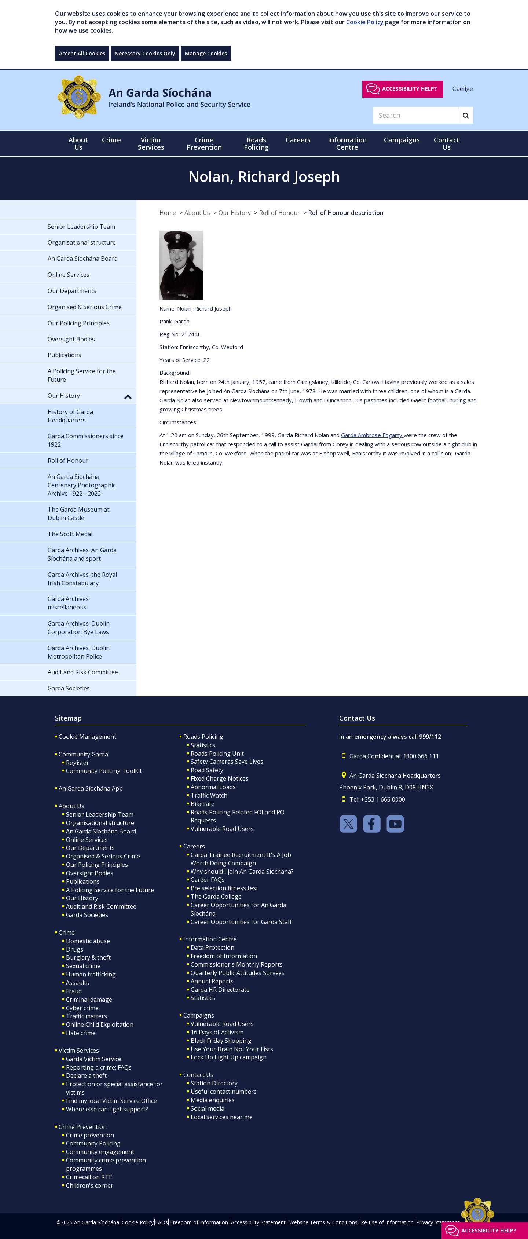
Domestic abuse (88, 941)
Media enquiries (213, 1100)
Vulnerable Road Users (222, 829)
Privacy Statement (437, 1222)
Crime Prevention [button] (204, 143)
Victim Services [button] (151, 143)
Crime (67, 932)
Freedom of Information (224, 956)
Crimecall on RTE (89, 1177)
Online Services (87, 840)
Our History (235, 213)
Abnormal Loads (213, 787)
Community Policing (93, 1143)
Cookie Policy (365, 22)
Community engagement (100, 1152)
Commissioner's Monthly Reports (237, 964)
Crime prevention (90, 1135)
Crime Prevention (83, 1127)
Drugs (74, 949)
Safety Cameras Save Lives (227, 762)
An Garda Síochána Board (101, 831)
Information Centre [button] (347, 143)
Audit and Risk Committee (101, 906)
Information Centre (210, 939)
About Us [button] (78, 143)
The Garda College (216, 896)
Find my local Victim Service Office (111, 1101)
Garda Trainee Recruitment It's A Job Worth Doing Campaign (241, 859)
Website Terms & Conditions (323, 1222)
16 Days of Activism (217, 1032)
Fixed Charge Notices (220, 778)
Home (168, 213)
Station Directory (214, 1083)
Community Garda (83, 754)
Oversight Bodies (89, 873)
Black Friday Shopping (221, 1041)
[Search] (416, 115)
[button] (128, 396)
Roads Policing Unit (217, 753)
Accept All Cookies (82, 53)
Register (77, 763)
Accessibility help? (409, 88)
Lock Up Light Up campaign (229, 1057)
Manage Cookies (206, 53)
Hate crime (81, 1033)
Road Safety (207, 770)
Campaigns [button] (402, 139)
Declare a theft (86, 1075)
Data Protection (212, 947)
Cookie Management (87, 737)
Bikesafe (202, 804)
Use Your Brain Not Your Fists (232, 1049)
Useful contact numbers (224, 1092)
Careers (194, 846)
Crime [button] (111, 139)
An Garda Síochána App (91, 788)
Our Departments (90, 848)
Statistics (203, 745)
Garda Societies (87, 915)
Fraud (74, 991)
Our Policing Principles (97, 865)
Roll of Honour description (346, 213)
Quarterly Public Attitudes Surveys (238, 973)
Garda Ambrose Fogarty (372, 435)
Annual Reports (212, 981)
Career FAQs (208, 880)
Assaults (77, 983)
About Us (197, 213)
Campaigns (198, 1015)
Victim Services (79, 1050)
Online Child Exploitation (99, 1024)
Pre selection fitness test (224, 888)
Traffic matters (86, 1016)
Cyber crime (82, 1008)
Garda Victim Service (93, 1059)
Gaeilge (462, 88)
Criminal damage (89, 1000)
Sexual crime (83, 966)
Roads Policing (203, 737)
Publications (83, 881)
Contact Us (198, 1075)
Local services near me (222, 1117)
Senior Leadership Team (99, 814)
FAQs (161, 1222)
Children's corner (89, 1185)
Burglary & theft (88, 957)
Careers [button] (298, 139)
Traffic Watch (209, 795)
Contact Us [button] (446, 143)
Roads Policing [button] (256, 143)
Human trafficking (91, 974)
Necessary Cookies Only (145, 53)
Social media (207, 1108)
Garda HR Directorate (220, 990)
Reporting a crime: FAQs (99, 1067)
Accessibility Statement (258, 1222)
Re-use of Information (387, 1222)
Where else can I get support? (107, 1109)
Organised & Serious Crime (103, 856)
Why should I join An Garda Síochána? (242, 872)
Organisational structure (100, 823)
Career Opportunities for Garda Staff (241, 922)
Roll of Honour (279, 213)
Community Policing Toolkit (104, 771)
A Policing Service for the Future (110, 890)
